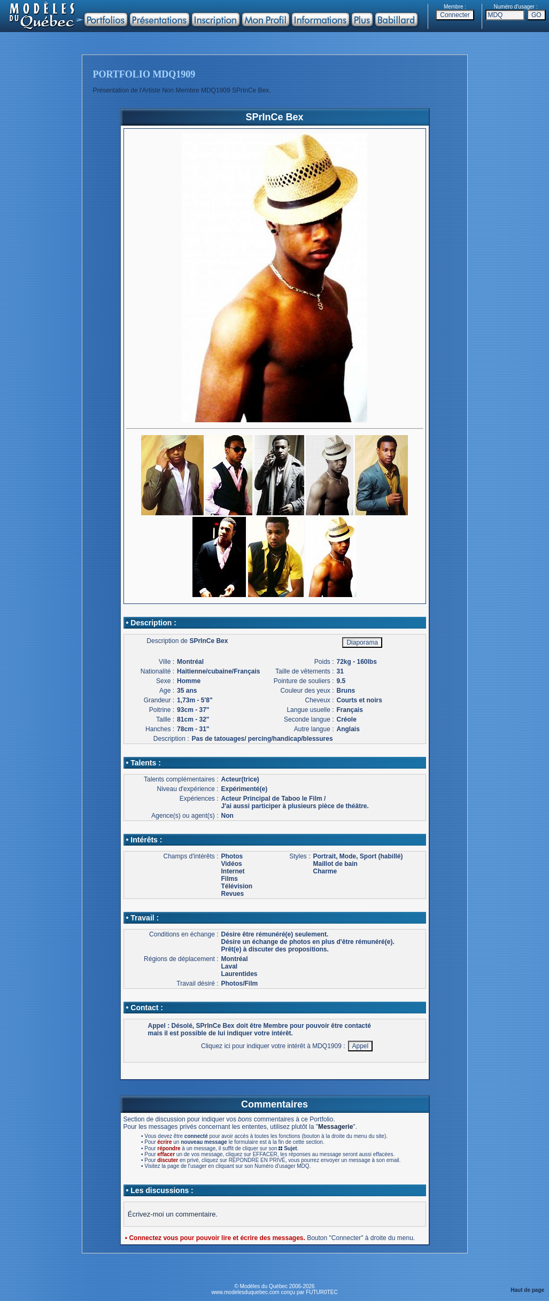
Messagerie (335, 1126)
